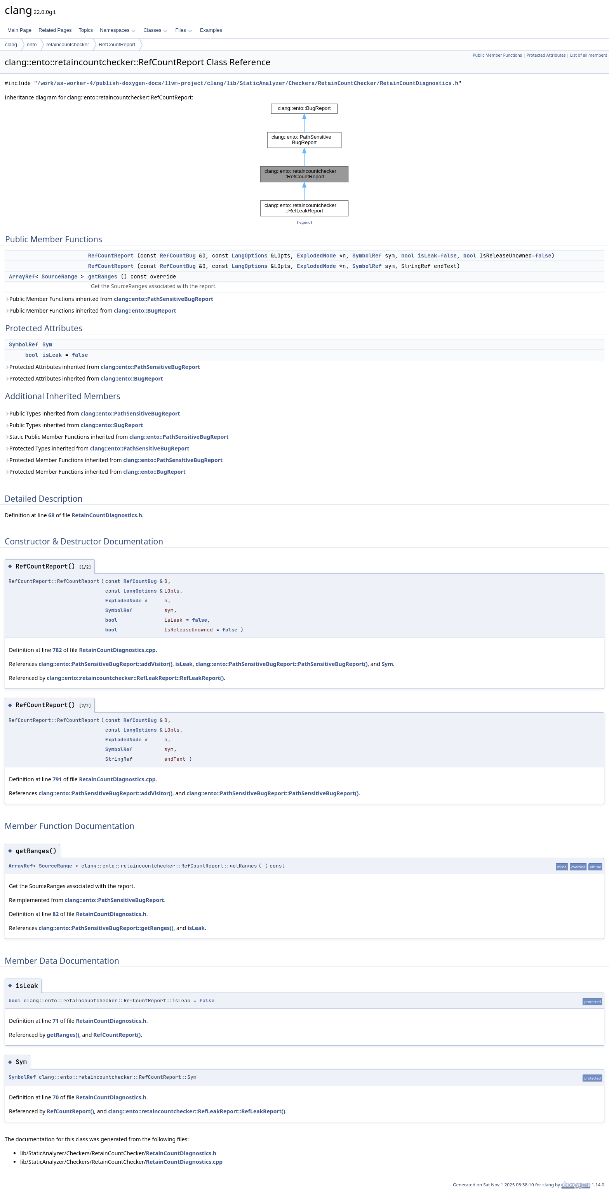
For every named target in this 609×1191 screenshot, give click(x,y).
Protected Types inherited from (97, 448)
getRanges (103, 276)
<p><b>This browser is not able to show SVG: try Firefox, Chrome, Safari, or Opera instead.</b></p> (304, 160)
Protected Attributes (546, 55)
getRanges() (63, 1034)
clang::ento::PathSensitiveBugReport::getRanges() (105, 928)
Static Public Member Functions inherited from (117, 436)
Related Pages (54, 30)
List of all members (588, 55)
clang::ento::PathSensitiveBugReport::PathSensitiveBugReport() (281, 664)
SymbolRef (367, 255)
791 (57, 779)
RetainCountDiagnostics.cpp (117, 650)
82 (55, 914)
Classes (155, 30)
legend (304, 222)
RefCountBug (177, 255)
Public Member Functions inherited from (109, 299)
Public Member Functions (497, 55)
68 (51, 515)
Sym (47, 344)
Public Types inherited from (92, 413)
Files (183, 30)
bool (407, 255)
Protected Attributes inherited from (102, 366)
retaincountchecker (67, 44)
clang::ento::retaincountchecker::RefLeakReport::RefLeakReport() (135, 678)
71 (55, 1020)
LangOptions (249, 255)
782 (57, 650)
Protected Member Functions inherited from (114, 460)
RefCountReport (117, 44)
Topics (85, 30)
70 (55, 1097)
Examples (211, 30)
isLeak (427, 255)
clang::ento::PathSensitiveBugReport (163, 299)
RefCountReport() (117, 1034)
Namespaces (117, 30)
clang (11, 44)
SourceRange (59, 276)
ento (32, 44)
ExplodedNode (316, 255)
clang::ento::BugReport (145, 310)
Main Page (19, 30)
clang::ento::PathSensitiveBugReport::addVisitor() (105, 664)
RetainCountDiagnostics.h (106, 515)
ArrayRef (22, 276)
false (448, 255)
